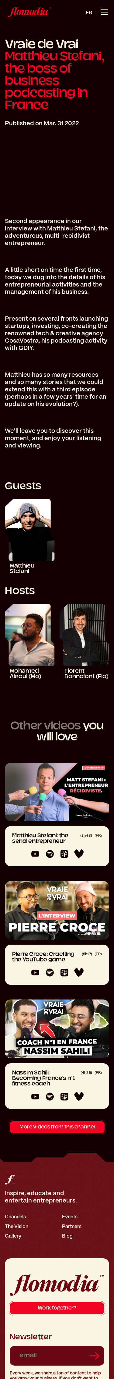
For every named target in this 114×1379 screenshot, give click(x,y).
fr (89, 12)
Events (70, 1217)
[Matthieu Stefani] (30, 537)
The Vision (16, 1226)
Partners (71, 1226)
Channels (15, 1217)
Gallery (13, 1236)
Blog (67, 1236)
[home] (28, 12)
